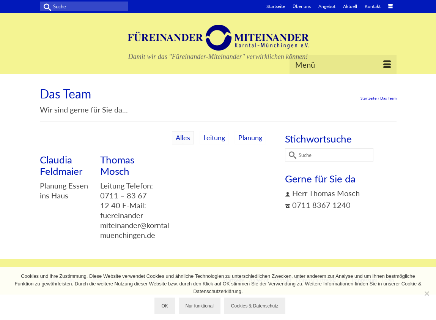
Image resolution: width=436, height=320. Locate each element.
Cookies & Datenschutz (255, 306)
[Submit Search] (45, 6)
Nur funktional (200, 306)
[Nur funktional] (426, 293)
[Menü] (343, 64)
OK (164, 306)
